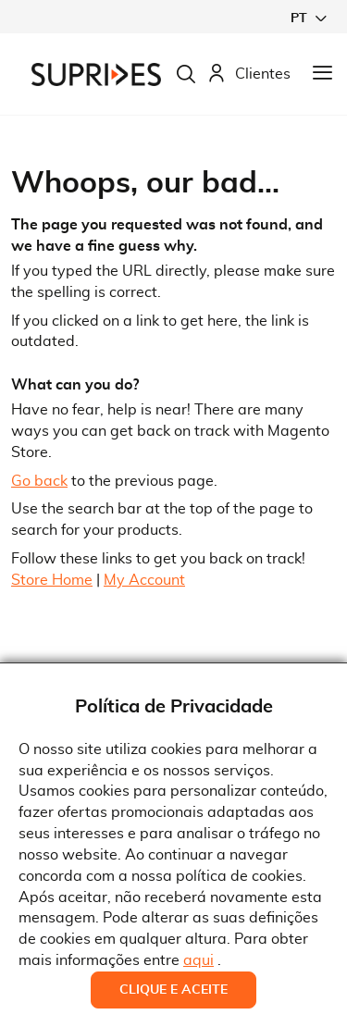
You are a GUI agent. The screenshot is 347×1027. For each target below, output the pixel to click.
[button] (308, 18)
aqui (198, 960)
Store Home (52, 580)
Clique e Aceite (173, 990)
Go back (39, 481)
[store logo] (96, 74)
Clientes (249, 74)
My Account (144, 580)
